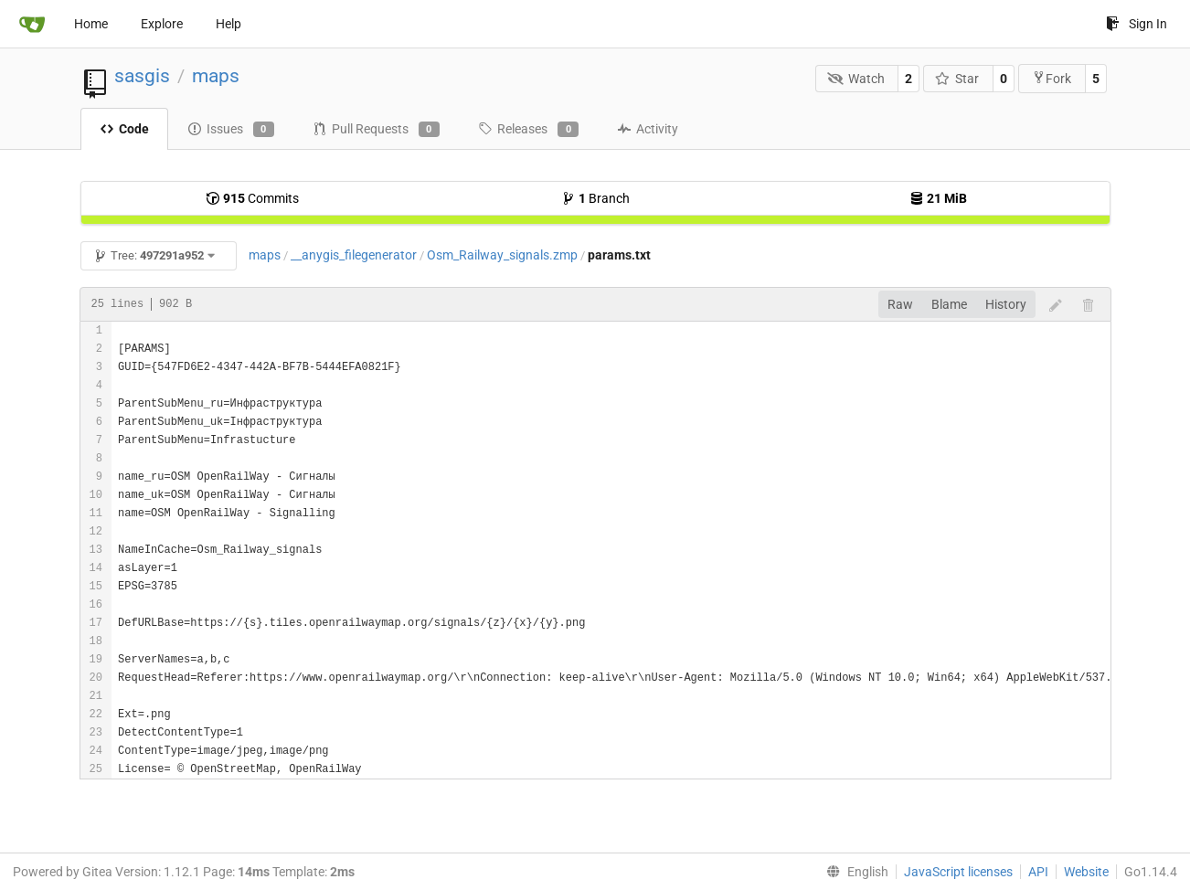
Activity (647, 129)
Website (1086, 871)
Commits (252, 198)
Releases (528, 130)
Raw (900, 304)
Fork (1051, 78)
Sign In (1136, 23)
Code (124, 129)
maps (215, 76)
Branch (595, 198)
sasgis (142, 76)
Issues (230, 130)
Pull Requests (376, 130)
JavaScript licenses (958, 871)
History (1005, 304)
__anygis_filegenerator (354, 255)
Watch (856, 78)
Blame (949, 304)
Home (91, 23)
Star (957, 78)
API (1038, 871)
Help (228, 23)
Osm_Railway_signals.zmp (502, 255)
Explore (162, 23)
